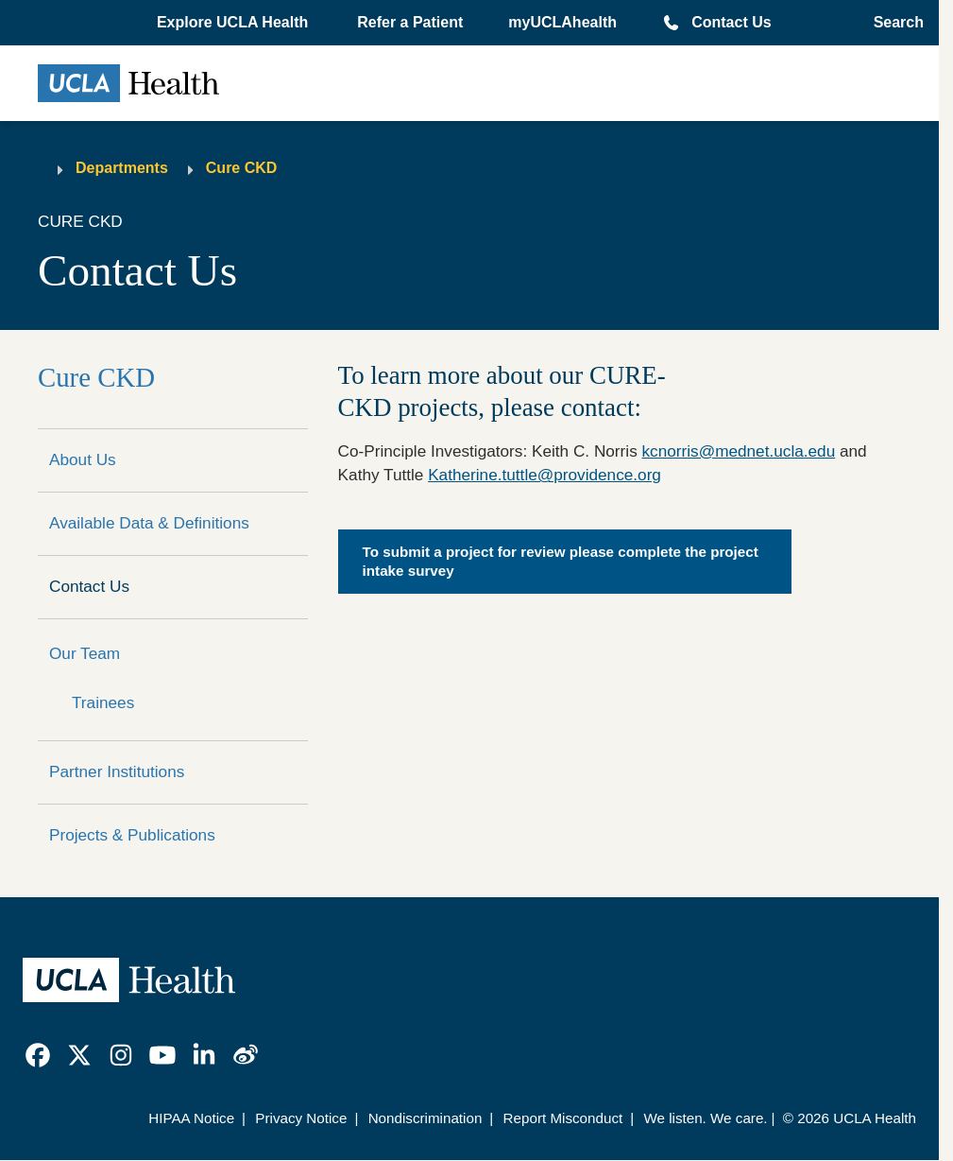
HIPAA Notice (191, 1118)
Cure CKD (242, 168)
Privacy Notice (301, 1118)
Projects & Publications (132, 834)
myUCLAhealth (562, 22)
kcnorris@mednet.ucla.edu (739, 451)
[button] (234, 22)
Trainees (103, 702)
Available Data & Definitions (149, 522)
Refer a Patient (410, 22)
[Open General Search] (893, 22)
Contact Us (731, 22)
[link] (38, 1055)
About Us (82, 459)
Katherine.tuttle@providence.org (544, 474)
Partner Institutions (116, 771)
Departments (122, 168)
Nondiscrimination (425, 1118)
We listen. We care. (705, 1118)
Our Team (84, 653)
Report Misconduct (563, 1118)
